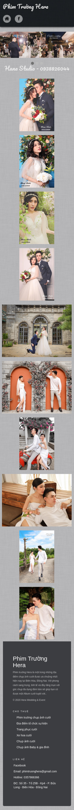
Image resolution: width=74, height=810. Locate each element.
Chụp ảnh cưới (26, 741)
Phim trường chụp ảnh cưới (34, 717)
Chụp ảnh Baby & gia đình (33, 747)
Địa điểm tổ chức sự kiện (32, 723)
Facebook (20, 765)
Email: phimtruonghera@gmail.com (35, 771)
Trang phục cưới (27, 729)
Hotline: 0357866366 (26, 777)
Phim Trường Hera (25, 6)
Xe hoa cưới (24, 735)
